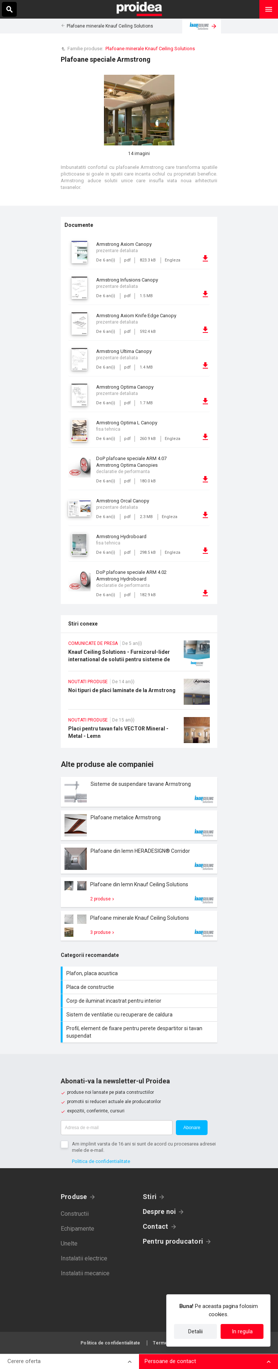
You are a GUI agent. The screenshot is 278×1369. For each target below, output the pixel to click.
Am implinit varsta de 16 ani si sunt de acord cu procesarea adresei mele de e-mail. (144, 1147)
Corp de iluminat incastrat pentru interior (140, 1001)
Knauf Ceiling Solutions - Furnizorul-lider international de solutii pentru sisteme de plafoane (139, 655)
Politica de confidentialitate (101, 1161)
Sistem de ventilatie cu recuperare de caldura (140, 1014)
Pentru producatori (173, 1241)
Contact (155, 1226)
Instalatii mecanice (85, 1273)
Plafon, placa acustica (140, 973)
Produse (74, 1197)
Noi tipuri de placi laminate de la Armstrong (139, 694)
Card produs (139, 792)
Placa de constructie (140, 987)
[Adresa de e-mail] (117, 1127)
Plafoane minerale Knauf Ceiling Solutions (110, 26)
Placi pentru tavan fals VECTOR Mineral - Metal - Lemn (139, 732)
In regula (242, 1331)
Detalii (195, 1331)
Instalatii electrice (84, 1258)
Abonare (191, 1127)
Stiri (150, 1197)
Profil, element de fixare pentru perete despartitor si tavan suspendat (140, 1032)
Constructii (75, 1213)
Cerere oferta (24, 1361)
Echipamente (77, 1228)
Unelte (69, 1243)
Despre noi (159, 1211)
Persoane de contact (170, 1361)
